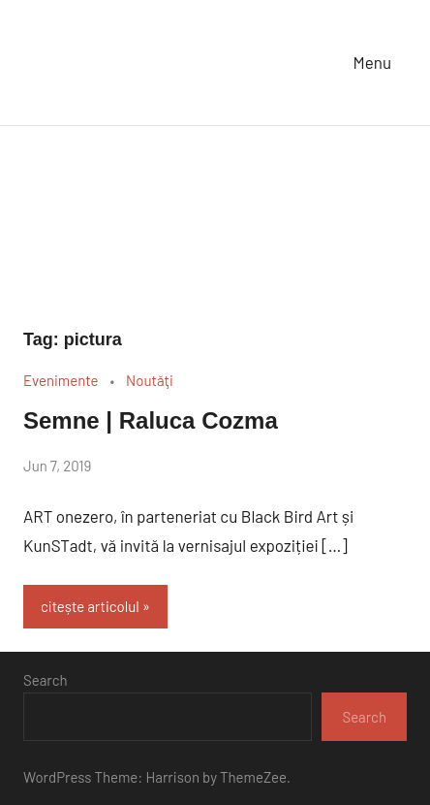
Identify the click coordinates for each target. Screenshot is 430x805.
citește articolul (90, 606)
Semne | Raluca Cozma (150, 420)
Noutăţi (149, 380)
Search (45, 680)
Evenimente (60, 380)
